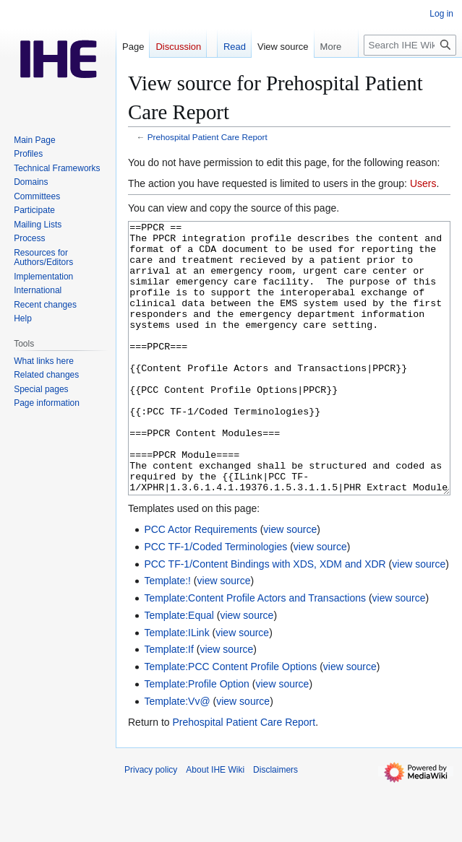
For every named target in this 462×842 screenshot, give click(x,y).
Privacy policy (150, 824)
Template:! (167, 635)
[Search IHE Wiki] (410, 45)
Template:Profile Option (196, 738)
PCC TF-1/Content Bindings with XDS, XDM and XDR (264, 618)
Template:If (168, 703)
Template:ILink (176, 687)
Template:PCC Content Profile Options (230, 720)
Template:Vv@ (177, 755)
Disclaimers (275, 824)
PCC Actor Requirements (200, 583)
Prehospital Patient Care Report (207, 137)
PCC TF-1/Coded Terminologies (215, 601)
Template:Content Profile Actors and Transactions (255, 652)
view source (290, 583)
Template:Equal (179, 669)
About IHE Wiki (215, 824)
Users (423, 183)
